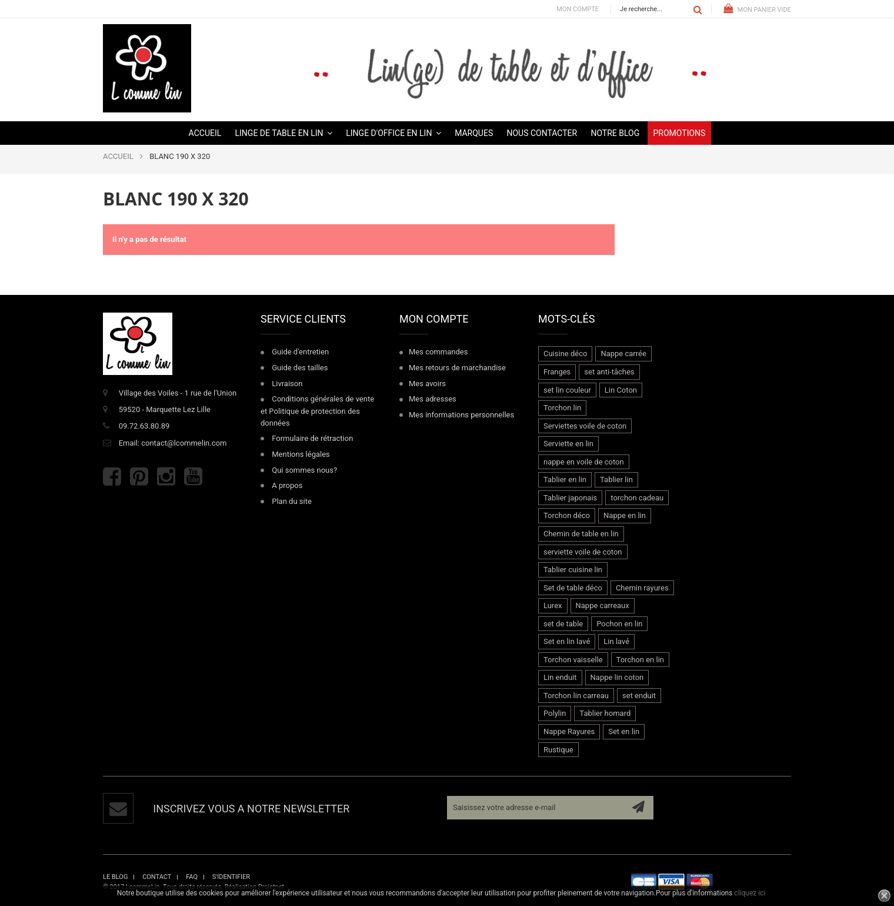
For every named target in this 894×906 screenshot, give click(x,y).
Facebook (112, 476)
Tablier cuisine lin (572, 569)
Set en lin (623, 731)
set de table (563, 623)
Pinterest (139, 476)
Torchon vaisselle (573, 659)
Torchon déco (566, 515)
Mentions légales (301, 454)
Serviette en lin (568, 443)
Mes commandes (438, 351)
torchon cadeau (637, 497)
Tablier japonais (570, 497)
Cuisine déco (565, 353)
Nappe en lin (624, 515)
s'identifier (231, 877)
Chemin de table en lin (581, 533)
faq (192, 877)
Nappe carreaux (602, 605)
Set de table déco (572, 587)
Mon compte (577, 9)
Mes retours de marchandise (457, 367)
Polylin (554, 713)
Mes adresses (432, 398)
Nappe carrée (623, 353)
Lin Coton (621, 390)
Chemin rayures (642, 587)
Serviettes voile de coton (584, 426)
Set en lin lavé (566, 641)
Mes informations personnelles (461, 414)
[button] (284, 133)
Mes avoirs (427, 383)
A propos (287, 485)
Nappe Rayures (569, 731)
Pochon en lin (619, 623)
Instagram (166, 476)
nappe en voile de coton (583, 461)
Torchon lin (562, 407)
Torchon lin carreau (576, 695)
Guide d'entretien (300, 351)
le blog (115, 877)
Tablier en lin (564, 479)
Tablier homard (605, 713)
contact (156, 877)
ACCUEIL (118, 156)
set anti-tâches (609, 371)
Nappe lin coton (617, 677)
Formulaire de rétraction (312, 438)
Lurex (552, 605)
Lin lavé (616, 641)
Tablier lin (616, 479)
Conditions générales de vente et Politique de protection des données (317, 410)
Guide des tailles (300, 367)
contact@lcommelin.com (183, 443)
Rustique (558, 749)
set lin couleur (567, 390)
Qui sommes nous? (304, 470)
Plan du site (292, 501)
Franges (557, 371)
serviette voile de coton (582, 551)
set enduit (639, 695)
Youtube (193, 476)
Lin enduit (560, 677)
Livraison (287, 383)
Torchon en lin (640, 659)
